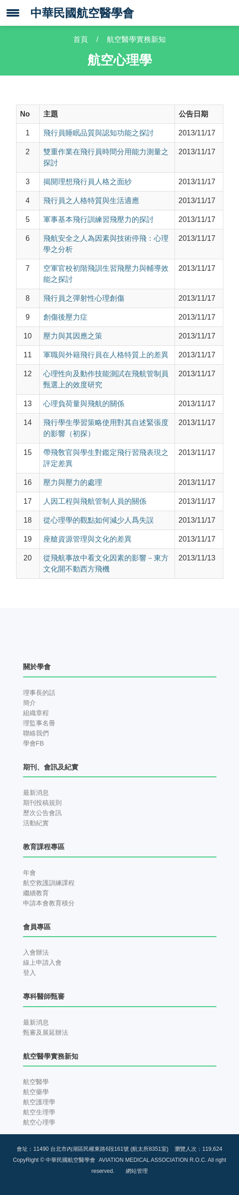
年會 (29, 872)
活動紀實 (36, 823)
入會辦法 (36, 952)
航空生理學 (39, 1112)
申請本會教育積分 (49, 903)
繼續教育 (36, 893)
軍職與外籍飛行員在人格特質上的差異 (106, 355)
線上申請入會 (42, 962)
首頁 (80, 39)
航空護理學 (39, 1102)
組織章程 (36, 713)
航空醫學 (36, 1081)
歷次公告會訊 (42, 812)
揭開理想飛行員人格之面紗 (87, 182)
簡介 (29, 702)
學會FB (33, 743)
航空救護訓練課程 (49, 882)
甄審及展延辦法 (45, 1032)
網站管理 (137, 1171)
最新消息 (36, 792)
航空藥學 (36, 1092)
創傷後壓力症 (65, 317)
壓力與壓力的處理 (72, 482)
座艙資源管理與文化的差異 (87, 539)
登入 (29, 972)
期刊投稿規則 (42, 802)
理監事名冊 (39, 723)
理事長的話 (39, 692)
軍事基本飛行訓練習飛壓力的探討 (98, 219)
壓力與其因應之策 (72, 336)
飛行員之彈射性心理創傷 (83, 298)
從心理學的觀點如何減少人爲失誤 (98, 520)
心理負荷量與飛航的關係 (83, 404)
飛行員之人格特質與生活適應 (91, 200)
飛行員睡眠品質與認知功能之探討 (98, 133)
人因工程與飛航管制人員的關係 (94, 501)
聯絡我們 (36, 733)
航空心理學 (39, 1122)
